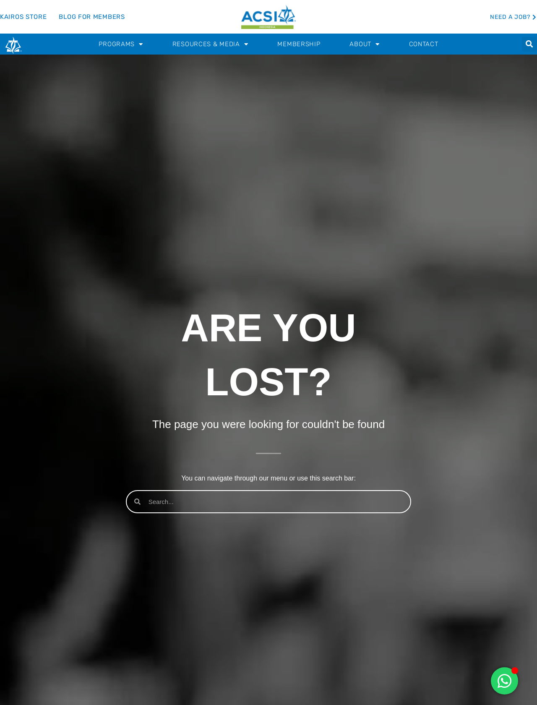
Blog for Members (92, 17)
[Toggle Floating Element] (504, 681)
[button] (529, 44)
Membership (298, 44)
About (364, 44)
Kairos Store (23, 17)
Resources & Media (210, 44)
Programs (121, 44)
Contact (423, 44)
